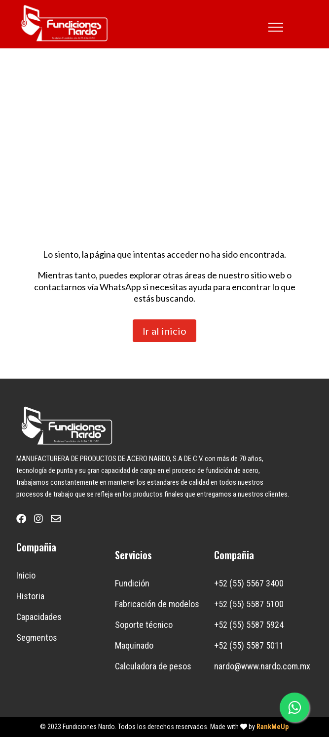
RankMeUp (272, 727)
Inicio (26, 575)
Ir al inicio (164, 331)
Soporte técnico (144, 625)
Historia (30, 596)
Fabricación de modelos (157, 604)
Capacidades (39, 617)
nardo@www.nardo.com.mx (262, 666)
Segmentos (36, 637)
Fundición (132, 583)
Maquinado (134, 645)
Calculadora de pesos (153, 666)
